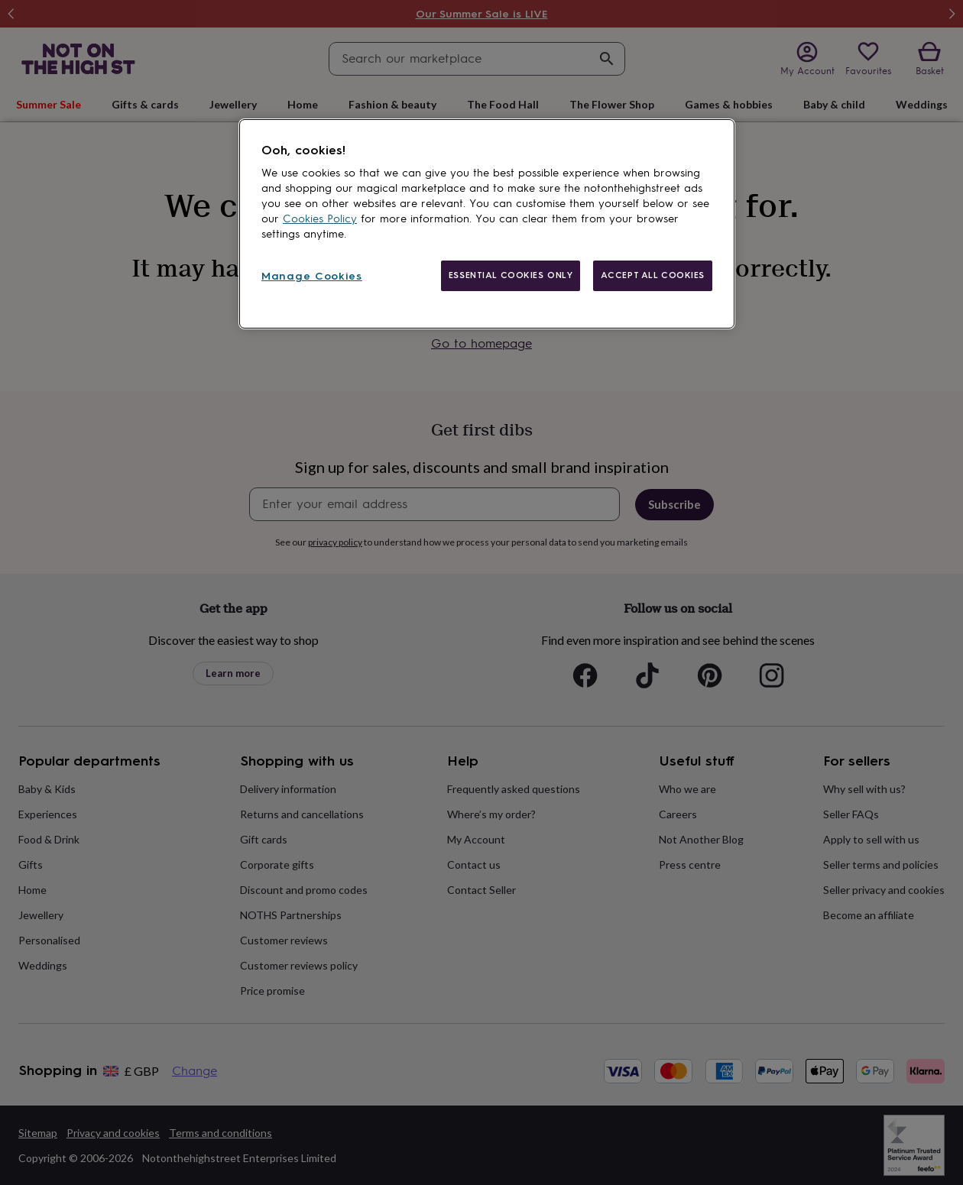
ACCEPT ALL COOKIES (653, 275)
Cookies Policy (320, 219)
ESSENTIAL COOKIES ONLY (511, 275)
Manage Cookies (311, 276)
